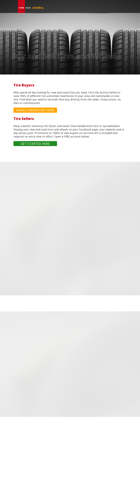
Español (38, 7)
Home (21, 8)
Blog (28, 8)
